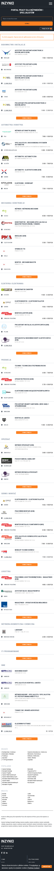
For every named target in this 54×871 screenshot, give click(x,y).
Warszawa (5, 797)
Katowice (4, 803)
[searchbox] (26, 18)
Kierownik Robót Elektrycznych (10, 778)
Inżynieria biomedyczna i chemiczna (37, 752)
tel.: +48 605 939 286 (6, 848)
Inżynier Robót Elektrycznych (9, 777)
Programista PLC (32, 771)
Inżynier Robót (6, 780)
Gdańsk (30, 799)
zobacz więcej (26, 118)
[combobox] (27, 19)
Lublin (29, 794)
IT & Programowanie (7, 759)
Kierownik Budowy (7, 771)
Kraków (4, 794)
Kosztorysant (31, 782)
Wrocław (4, 799)
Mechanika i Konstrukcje (34, 754)
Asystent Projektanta (33, 775)
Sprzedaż (4, 758)
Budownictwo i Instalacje (8, 752)
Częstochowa (31, 795)
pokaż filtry (47, 29)
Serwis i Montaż (32, 758)
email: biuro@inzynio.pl (7, 846)
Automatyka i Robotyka (8, 754)
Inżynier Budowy (6, 769)
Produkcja (5, 756)
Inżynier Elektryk (32, 777)
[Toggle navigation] (50, 3)
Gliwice (29, 803)
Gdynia (4, 801)
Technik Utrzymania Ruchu (35, 773)
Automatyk (30, 769)
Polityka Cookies (34, 859)
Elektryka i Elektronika (33, 756)
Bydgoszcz (31, 801)
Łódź (29, 797)
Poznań (4, 795)
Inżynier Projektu (6, 773)
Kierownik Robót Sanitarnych (35, 780)
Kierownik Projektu (7, 784)
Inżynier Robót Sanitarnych (9, 775)
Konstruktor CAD (32, 778)
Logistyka (30, 759)
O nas (3, 859)
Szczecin (4, 805)
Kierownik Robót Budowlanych (10, 782)
